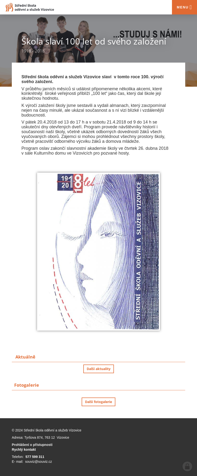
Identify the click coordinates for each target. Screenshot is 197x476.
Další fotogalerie (98, 401)
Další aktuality (99, 368)
